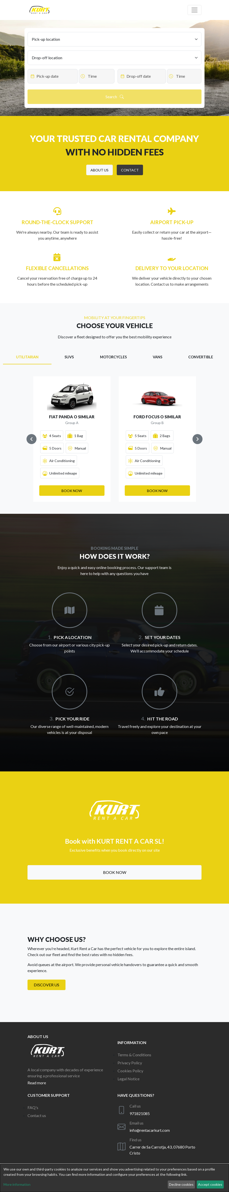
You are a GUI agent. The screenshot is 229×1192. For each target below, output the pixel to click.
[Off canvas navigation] (195, 10)
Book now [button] (114, 872)
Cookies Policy (130, 1070)
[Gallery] (115, 439)
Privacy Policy (130, 1062)
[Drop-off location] (115, 57)
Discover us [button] (46, 984)
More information (17, 1184)
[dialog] (114, 1178)
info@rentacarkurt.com (150, 1130)
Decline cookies (181, 1184)
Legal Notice (129, 1078)
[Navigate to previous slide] (31, 439)
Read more (37, 1082)
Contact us (37, 1115)
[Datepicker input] (53, 76)
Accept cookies (210, 1184)
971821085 (140, 1113)
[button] (99, 170)
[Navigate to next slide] (197, 439)
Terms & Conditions (134, 1054)
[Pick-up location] (115, 39)
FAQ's (33, 1107)
